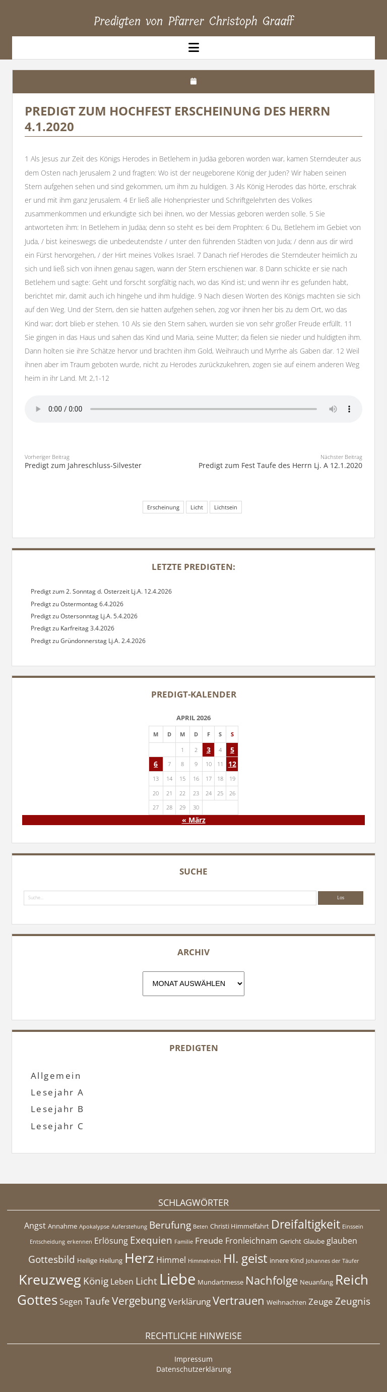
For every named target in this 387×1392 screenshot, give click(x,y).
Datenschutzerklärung (193, 1369)
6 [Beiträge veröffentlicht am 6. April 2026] (156, 764)
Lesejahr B (58, 1109)
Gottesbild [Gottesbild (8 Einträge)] (51, 1259)
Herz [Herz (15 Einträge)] (139, 1257)
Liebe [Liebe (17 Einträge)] (177, 1279)
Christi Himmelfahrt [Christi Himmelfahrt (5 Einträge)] (239, 1226)
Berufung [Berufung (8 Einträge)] (170, 1225)
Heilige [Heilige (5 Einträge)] (87, 1260)
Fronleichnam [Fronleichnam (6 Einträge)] (251, 1240)
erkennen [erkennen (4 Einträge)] (79, 1241)
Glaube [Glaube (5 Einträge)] (314, 1241)
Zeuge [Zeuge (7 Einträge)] (320, 1301)
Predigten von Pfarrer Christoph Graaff (194, 21)
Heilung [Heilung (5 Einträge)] (110, 1260)
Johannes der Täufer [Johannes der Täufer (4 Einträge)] (332, 1260)
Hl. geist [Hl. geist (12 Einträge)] (245, 1258)
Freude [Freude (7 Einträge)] (209, 1240)
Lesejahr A (58, 1092)
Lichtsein (225, 507)
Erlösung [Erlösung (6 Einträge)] (111, 1240)
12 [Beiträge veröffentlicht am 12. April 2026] (232, 764)
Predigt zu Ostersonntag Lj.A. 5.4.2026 (84, 616)
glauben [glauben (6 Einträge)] (342, 1240)
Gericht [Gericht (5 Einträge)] (290, 1241)
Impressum (193, 1359)
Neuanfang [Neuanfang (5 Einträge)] (316, 1282)
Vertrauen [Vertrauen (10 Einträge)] (239, 1300)
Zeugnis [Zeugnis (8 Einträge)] (352, 1301)
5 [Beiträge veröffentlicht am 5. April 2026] (232, 750)
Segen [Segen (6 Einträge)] (71, 1301)
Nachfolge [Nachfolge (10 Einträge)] (271, 1280)
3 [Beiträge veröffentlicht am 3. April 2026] (209, 750)
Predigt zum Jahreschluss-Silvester (83, 465)
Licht (196, 507)
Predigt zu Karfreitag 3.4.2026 (72, 628)
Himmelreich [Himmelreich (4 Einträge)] (204, 1260)
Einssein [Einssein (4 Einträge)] (352, 1226)
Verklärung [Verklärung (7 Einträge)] (189, 1301)
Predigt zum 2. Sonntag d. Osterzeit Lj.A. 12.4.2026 (101, 591)
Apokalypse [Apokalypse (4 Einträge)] (94, 1226)
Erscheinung (163, 507)
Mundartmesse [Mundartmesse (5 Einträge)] (220, 1282)
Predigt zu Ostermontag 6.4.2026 (77, 604)
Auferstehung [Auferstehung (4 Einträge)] (129, 1226)
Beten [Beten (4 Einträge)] (200, 1226)
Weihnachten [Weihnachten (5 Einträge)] (286, 1302)
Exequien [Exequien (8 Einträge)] (151, 1240)
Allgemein (56, 1075)
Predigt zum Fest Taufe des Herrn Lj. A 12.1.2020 (280, 465)
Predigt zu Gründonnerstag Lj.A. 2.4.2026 (88, 640)
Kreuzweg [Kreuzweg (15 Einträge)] (50, 1279)
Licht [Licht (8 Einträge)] (146, 1281)
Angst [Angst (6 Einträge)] (35, 1225)
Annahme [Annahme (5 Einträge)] (62, 1226)
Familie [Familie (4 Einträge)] (183, 1241)
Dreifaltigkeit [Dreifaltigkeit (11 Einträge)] (305, 1224)
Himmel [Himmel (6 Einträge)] (171, 1259)
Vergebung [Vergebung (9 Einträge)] (139, 1301)
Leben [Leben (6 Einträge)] (122, 1281)
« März (194, 820)
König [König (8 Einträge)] (95, 1281)
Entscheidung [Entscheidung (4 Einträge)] (47, 1241)
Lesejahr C (58, 1126)
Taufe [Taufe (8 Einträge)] (97, 1301)
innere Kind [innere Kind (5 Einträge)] (287, 1260)
